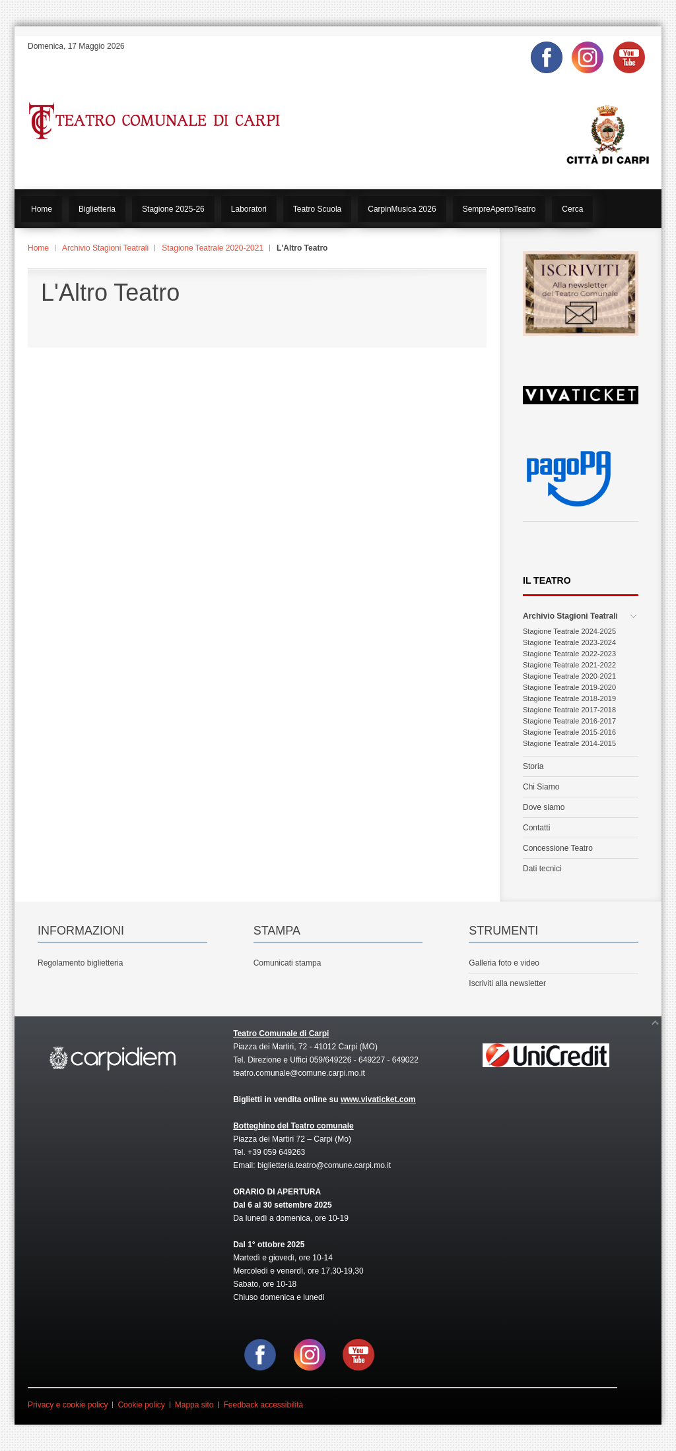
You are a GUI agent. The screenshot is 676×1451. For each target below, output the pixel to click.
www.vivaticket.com (378, 1099)
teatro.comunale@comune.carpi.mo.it (299, 1073)
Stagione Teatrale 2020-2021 (212, 248)
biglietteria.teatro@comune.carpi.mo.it (324, 1165)
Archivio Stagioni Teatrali (105, 248)
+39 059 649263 (276, 1152)
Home (38, 248)
